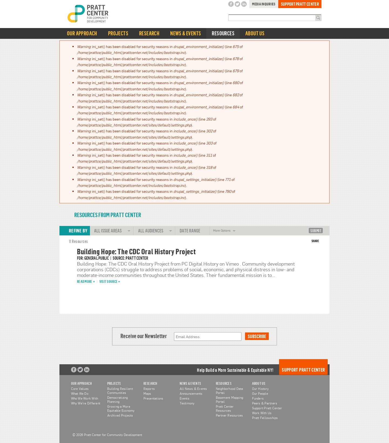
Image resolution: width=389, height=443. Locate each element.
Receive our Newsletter (143, 335)
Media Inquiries (263, 4)
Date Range (190, 230)
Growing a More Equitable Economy (121, 408)
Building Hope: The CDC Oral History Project (136, 251)
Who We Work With (84, 398)
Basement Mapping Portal (229, 399)
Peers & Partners (264, 403)
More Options (221, 229)
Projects (118, 33)
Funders (258, 398)
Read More (84, 281)
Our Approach (82, 33)
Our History (260, 388)
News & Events (185, 33)
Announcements (191, 393)
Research (149, 33)
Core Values (80, 388)
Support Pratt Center (300, 4)
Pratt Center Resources (225, 408)
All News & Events (193, 388)
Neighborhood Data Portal (229, 390)
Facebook (231, 4)
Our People (260, 393)
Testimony (187, 403)
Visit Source (108, 281)
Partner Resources (229, 415)
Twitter (237, 4)
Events (184, 398)
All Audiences (150, 230)
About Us (254, 33)
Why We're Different (85, 403)
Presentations (153, 398)
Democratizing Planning (117, 399)
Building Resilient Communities (120, 390)
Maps (147, 393)
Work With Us (262, 413)
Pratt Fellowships (265, 417)
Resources (223, 33)
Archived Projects (120, 415)
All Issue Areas (108, 230)
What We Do (79, 393)
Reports (149, 388)
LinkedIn (244, 4)
